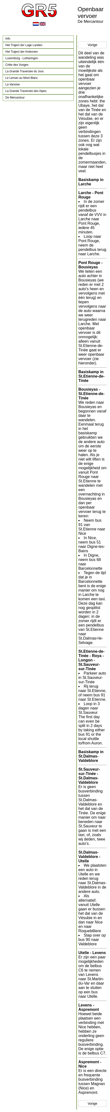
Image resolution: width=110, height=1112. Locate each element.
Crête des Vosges (16, 64)
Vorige (92, 45)
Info (7, 38)
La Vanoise (12, 84)
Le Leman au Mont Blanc (21, 78)
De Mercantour (15, 97)
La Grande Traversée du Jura (24, 71)
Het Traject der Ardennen (21, 51)
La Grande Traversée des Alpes (25, 91)
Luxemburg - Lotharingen (21, 58)
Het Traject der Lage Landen (23, 45)
